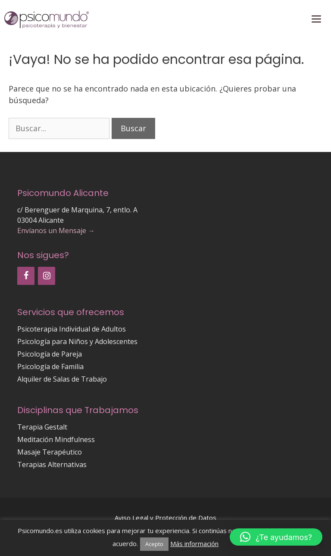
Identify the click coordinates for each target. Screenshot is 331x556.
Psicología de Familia (50, 366)
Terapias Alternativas (52, 464)
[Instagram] (46, 276)
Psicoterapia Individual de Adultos (71, 329)
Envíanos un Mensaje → (56, 230)
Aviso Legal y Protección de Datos (165, 517)
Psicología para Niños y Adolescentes (77, 341)
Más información (194, 543)
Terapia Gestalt (42, 427)
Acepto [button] (154, 544)
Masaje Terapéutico (49, 452)
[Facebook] (25, 276)
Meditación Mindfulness (56, 439)
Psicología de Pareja (49, 354)
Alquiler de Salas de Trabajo (62, 379)
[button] (276, 537)
